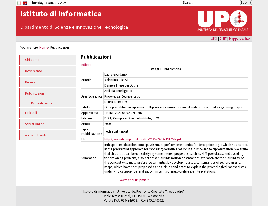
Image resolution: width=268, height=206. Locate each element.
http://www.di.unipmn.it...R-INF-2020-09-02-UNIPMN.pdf (143, 139)
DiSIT (223, 38)
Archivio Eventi (35, 135)
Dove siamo (33, 71)
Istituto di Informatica (61, 13)
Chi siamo (32, 60)
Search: (188, 2)
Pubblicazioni (35, 93)
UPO (214, 38)
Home (43, 47)
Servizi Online (34, 124)
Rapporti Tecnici (42, 103)
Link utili (31, 113)
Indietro (86, 64)
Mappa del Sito (239, 38)
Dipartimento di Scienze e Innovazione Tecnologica (74, 27)
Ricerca (30, 82)
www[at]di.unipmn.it (134, 180)
